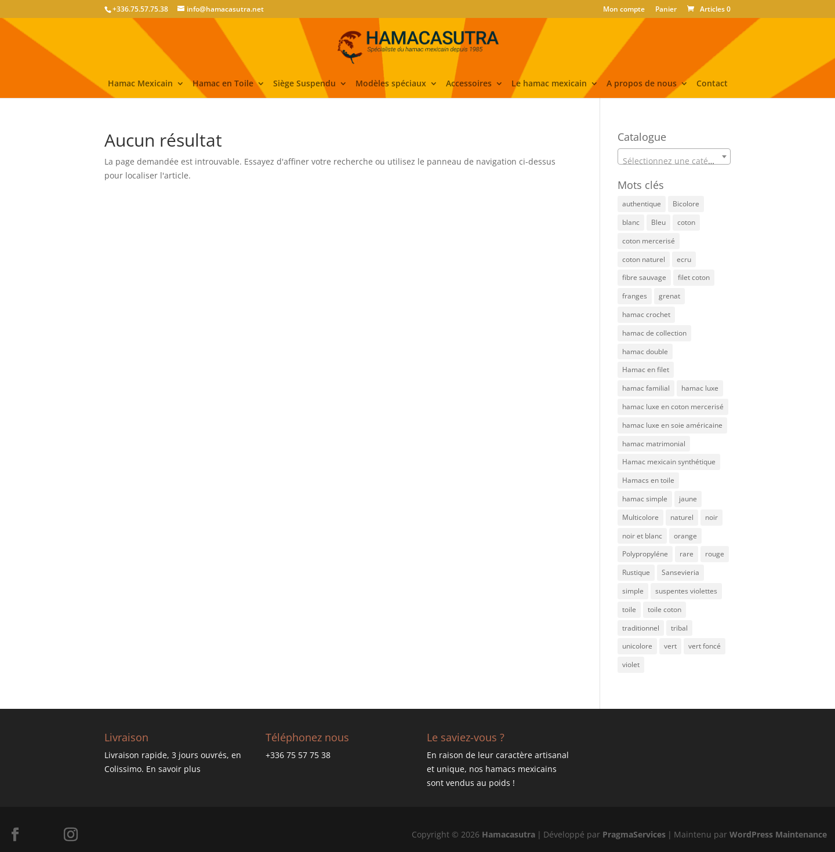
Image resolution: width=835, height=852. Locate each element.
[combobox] (674, 156)
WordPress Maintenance (778, 834)
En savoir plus (173, 768)
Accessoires (469, 84)
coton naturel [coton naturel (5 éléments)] (643, 259)
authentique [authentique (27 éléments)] (641, 204)
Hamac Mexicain (140, 84)
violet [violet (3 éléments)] (631, 664)
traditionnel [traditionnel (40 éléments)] (640, 628)
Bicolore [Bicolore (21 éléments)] (686, 204)
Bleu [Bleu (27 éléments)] (658, 222)
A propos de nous (642, 84)
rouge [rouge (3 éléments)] (714, 554)
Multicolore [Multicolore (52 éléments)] (640, 517)
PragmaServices (634, 834)
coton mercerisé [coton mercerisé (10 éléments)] (648, 241)
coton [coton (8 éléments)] (686, 222)
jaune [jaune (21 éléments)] (688, 499)
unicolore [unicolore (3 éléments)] (637, 646)
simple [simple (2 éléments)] (633, 591)
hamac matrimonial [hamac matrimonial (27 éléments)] (653, 444)
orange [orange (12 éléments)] (685, 536)
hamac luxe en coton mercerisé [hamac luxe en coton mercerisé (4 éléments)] (673, 407)
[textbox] (674, 161)
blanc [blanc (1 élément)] (631, 222)
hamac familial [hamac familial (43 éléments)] (646, 388)
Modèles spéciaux (390, 84)
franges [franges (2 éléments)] (634, 296)
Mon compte (624, 10)
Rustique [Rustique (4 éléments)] (636, 572)
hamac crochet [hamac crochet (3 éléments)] (646, 314)
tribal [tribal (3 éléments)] (679, 628)
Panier (666, 10)
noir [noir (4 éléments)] (711, 517)
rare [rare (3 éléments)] (687, 554)
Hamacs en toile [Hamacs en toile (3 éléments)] (648, 480)
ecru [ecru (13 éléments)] (684, 259)
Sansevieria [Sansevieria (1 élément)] (680, 572)
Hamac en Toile (223, 84)
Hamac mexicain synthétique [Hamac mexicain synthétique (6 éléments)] (669, 462)
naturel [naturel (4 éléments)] (682, 517)
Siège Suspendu (304, 84)
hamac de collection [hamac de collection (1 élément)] (654, 333)
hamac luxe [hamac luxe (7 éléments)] (699, 388)
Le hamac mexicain (549, 84)
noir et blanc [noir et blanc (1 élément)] (642, 536)
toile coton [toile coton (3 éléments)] (664, 609)
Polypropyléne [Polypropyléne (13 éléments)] (645, 554)
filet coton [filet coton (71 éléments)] (694, 277)
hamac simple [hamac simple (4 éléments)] (644, 499)
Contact (712, 84)
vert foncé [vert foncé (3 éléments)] (704, 646)
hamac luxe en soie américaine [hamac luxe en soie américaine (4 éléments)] (672, 425)
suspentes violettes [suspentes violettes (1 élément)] (686, 591)
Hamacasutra (508, 834)
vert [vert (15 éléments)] (670, 646)
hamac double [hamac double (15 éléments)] (645, 351)
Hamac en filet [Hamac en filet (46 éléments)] (645, 369)
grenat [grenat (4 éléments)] (669, 296)
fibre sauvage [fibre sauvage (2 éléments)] (644, 277)
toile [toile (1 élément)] (629, 609)
